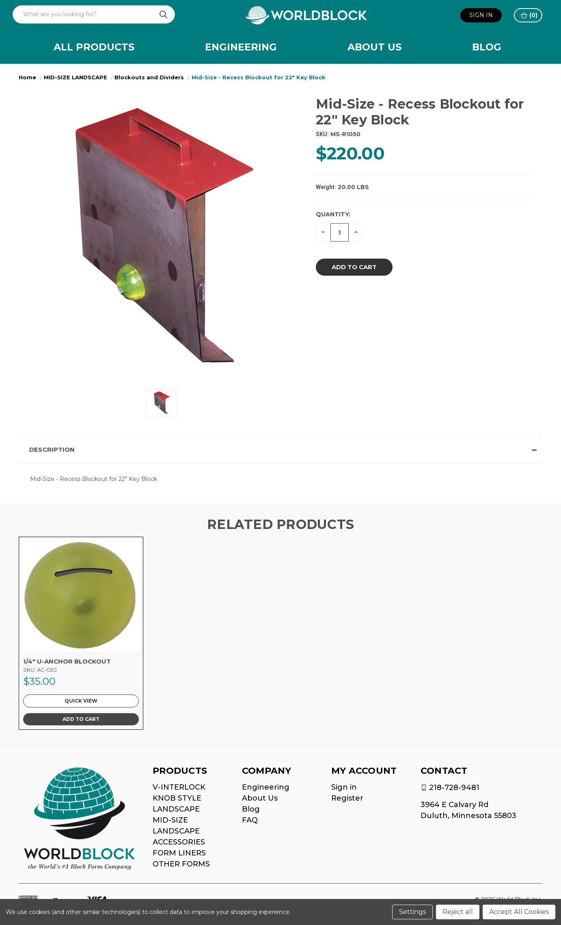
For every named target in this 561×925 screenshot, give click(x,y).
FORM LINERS (179, 853)
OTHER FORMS (181, 864)
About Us (374, 47)
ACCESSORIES (179, 842)
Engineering (241, 47)
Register (347, 798)
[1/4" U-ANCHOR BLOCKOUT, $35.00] (81, 595)
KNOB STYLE (177, 798)
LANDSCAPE (176, 809)
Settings (412, 912)
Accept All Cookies (519, 912)
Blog (486, 47)
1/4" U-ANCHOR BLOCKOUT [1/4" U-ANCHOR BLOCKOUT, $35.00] (67, 661)
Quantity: (333, 214)
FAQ (250, 820)
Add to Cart (81, 719)
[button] (280, 450)
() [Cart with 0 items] (529, 15)
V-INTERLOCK (179, 787)
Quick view (81, 701)
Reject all (457, 912)
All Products (94, 47)
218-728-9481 (454, 787)
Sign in (481, 15)
